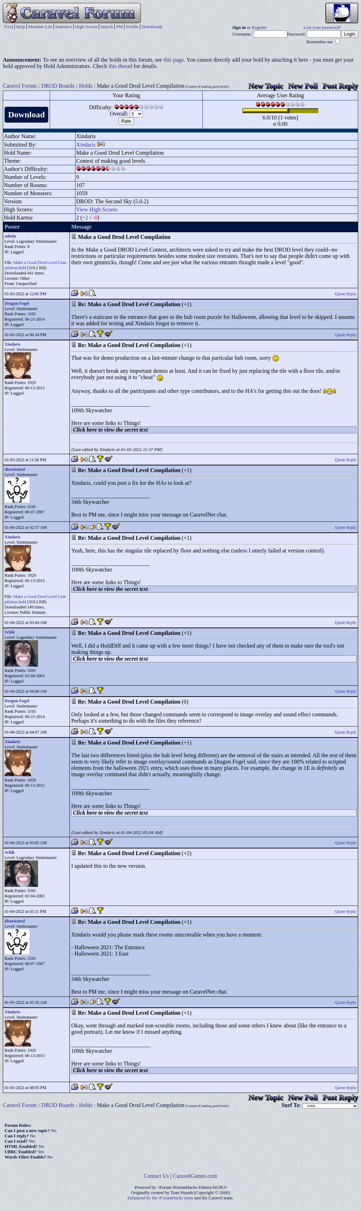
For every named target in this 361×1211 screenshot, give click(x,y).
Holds (85, 86)
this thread (120, 66)
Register (259, 27)
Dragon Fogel (17, 303)
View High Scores (96, 209)
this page (174, 60)
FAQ (8, 26)
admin (10, 236)
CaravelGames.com (195, 1176)
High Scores (86, 26)
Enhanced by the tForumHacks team (160, 1197)
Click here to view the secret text (110, 430)
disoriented (15, 469)
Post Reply (340, 85)
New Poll (303, 85)
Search (106, 26)
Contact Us (156, 1176)
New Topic (266, 85)
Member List (40, 26)
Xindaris (86, 145)
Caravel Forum (20, 86)
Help (20, 26)
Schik (10, 632)
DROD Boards (58, 86)
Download (26, 114)
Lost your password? (322, 27)
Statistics (63, 26)
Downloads (152, 26)
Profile (132, 26)
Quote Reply (345, 293)
